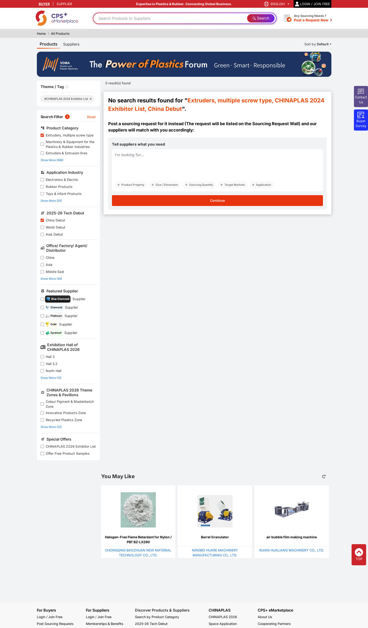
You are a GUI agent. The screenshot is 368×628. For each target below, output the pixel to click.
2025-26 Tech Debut (151, 624)
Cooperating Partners (274, 624)
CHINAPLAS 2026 (223, 617)
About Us (265, 617)
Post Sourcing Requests (55, 624)
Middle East (55, 272)
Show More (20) (51, 200)
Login (90, 617)
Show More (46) (51, 278)
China (50, 258)
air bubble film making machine (291, 537)
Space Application (223, 624)
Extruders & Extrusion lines (66, 153)
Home (41, 33)
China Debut (55, 220)
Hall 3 (50, 357)
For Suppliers (97, 610)
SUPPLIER (64, 4)
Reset (91, 117)
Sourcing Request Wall (275, 123)
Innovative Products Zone (66, 413)
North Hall (53, 371)
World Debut (55, 227)
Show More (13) (51, 378)
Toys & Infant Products (63, 194)
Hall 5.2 (52, 364)
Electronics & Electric (62, 180)
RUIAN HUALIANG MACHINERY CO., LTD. (291, 550)
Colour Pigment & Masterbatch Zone (70, 403)
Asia (49, 265)
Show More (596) (52, 160)
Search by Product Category (157, 617)
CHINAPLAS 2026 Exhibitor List (71, 446)
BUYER (44, 4)
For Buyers (46, 610)
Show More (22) (51, 427)
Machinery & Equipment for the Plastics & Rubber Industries (70, 144)
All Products (60, 33)
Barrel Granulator (215, 537)
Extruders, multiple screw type (70, 135)
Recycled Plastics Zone (64, 420)
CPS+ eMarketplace (275, 610)
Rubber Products (59, 187)
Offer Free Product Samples (67, 453)
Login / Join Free (49, 617)
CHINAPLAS (219, 610)
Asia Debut (54, 234)
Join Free (104, 617)
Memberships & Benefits (104, 624)
